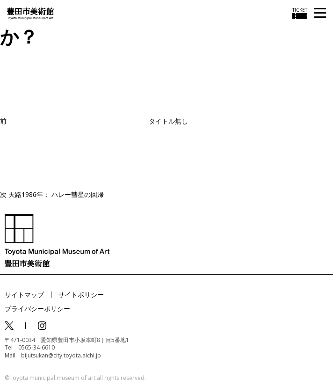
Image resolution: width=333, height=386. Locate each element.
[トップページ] (30, 13)
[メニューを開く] (320, 13)
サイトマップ (24, 294)
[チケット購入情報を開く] (299, 13)
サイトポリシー (81, 294)
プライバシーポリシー (37, 308)
